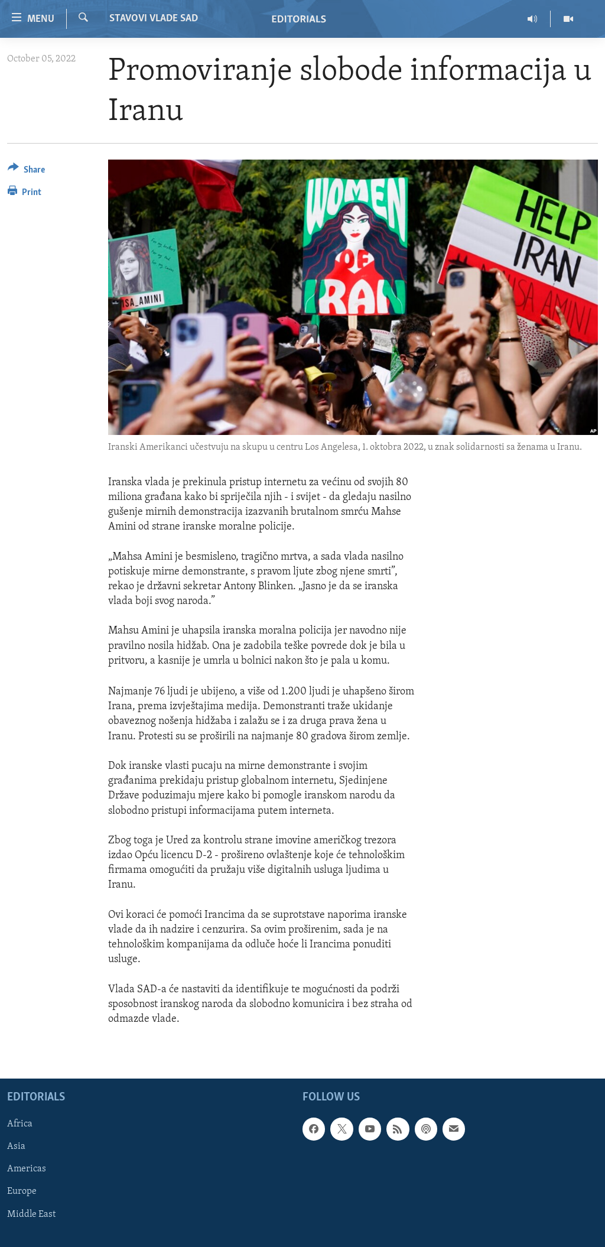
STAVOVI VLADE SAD (153, 18)
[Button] (26, 172)
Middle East (31, 1214)
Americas (26, 1169)
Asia (16, 1147)
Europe (22, 1192)
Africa (19, 1124)
